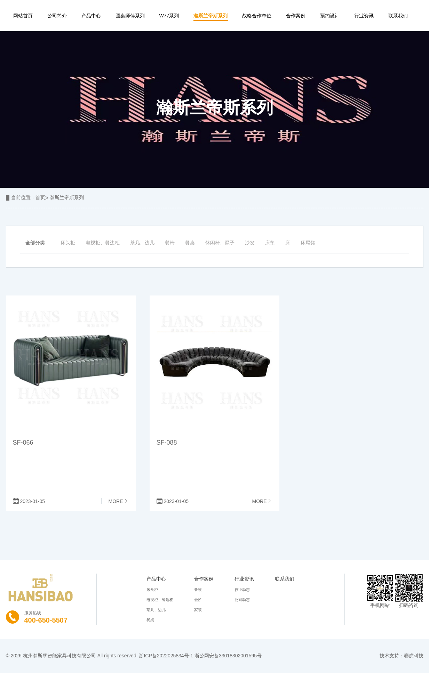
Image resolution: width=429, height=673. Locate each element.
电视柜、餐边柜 (103, 242)
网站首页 (23, 15)
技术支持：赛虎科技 (401, 655)
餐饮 (198, 589)
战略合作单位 (256, 15)
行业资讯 (364, 15)
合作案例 (295, 15)
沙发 (250, 242)
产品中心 (91, 15)
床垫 (270, 242)
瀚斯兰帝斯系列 (210, 15)
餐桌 (190, 242)
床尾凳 (308, 242)
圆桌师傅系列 (130, 15)
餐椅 (170, 242)
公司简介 (57, 15)
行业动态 (242, 589)
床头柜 (68, 242)
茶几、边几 (142, 242)
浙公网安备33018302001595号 (228, 655)
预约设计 (330, 15)
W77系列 (169, 15)
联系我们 (398, 15)
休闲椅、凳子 (220, 242)
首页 (40, 197)
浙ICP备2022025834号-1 (166, 655)
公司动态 (242, 600)
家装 (198, 610)
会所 (198, 600)
